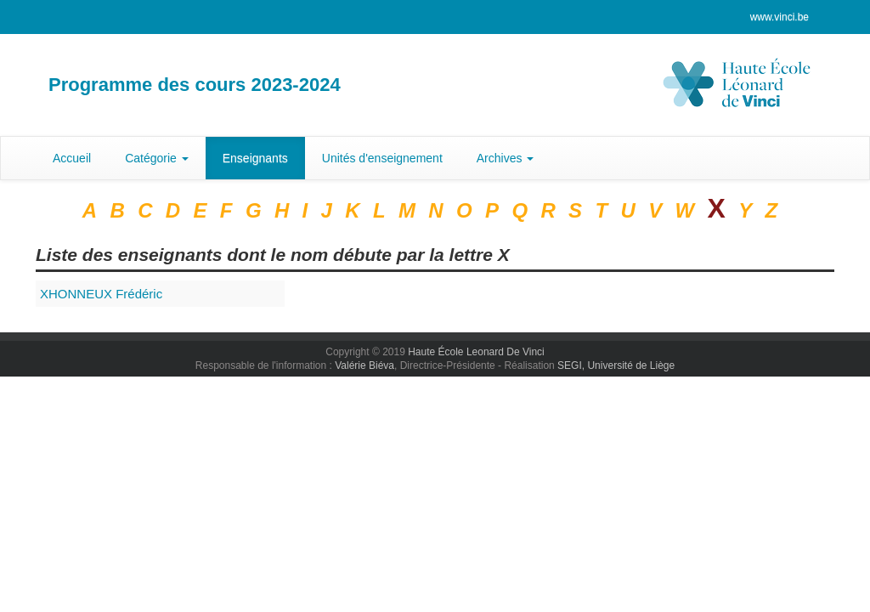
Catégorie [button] (157, 158)
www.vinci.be (779, 17)
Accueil (72, 158)
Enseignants (255, 158)
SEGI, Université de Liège (616, 365)
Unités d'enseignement (382, 158)
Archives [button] (505, 158)
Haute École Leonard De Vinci (476, 352)
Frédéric (101, 293)
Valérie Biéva (364, 365)
